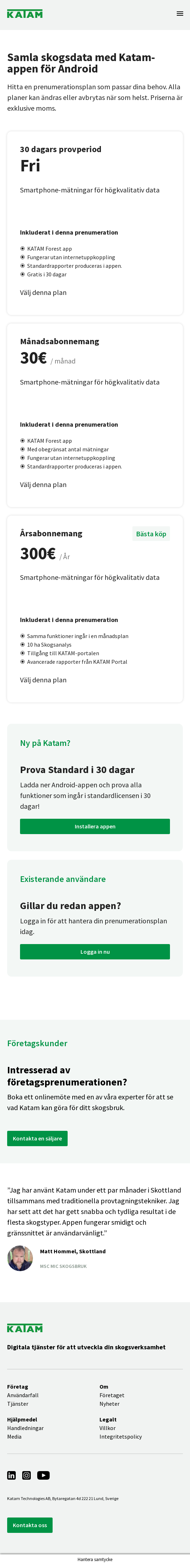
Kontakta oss (30, 1525)
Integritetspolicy (120, 1436)
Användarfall (23, 1395)
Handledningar (25, 1427)
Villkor (107, 1427)
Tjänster (17, 1403)
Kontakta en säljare (37, 1138)
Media (14, 1436)
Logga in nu (95, 951)
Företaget (112, 1395)
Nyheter (109, 1403)
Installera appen (95, 826)
